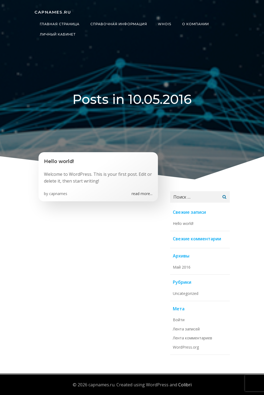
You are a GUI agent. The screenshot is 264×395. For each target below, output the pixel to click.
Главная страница (59, 24)
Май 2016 (181, 267)
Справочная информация (118, 24)
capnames (58, 193)
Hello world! (183, 223)
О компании (195, 24)
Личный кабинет (58, 34)
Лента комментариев (192, 337)
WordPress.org (186, 347)
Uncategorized (185, 293)
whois (164, 24)
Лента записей (186, 329)
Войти (179, 319)
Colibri (185, 385)
